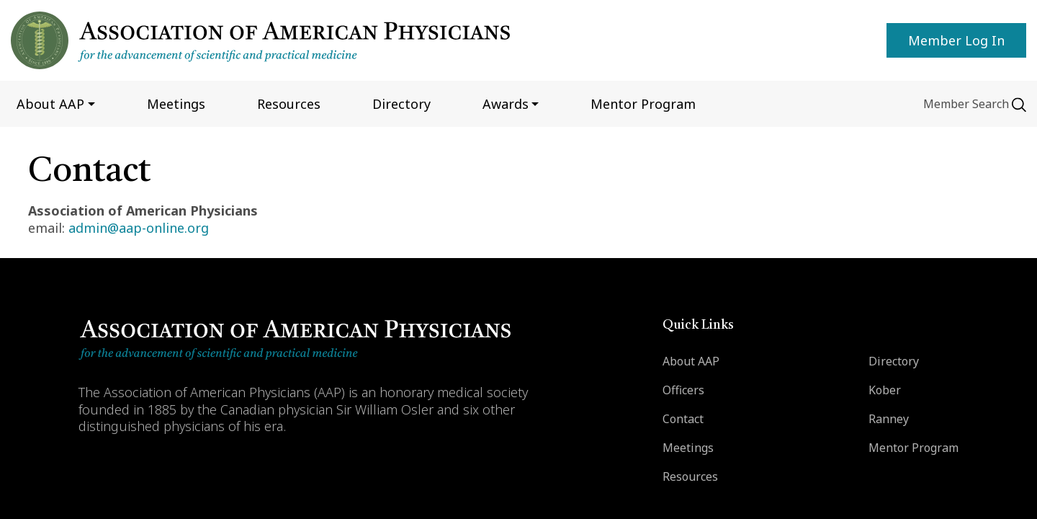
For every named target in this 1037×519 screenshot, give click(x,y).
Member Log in (956, 40)
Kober (884, 390)
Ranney (888, 419)
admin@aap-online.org (138, 227)
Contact (683, 419)
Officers (683, 390)
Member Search (966, 104)
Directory (401, 103)
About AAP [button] (50, 103)
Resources (288, 103)
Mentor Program (913, 448)
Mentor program (643, 103)
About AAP (691, 361)
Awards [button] (505, 103)
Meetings (176, 103)
